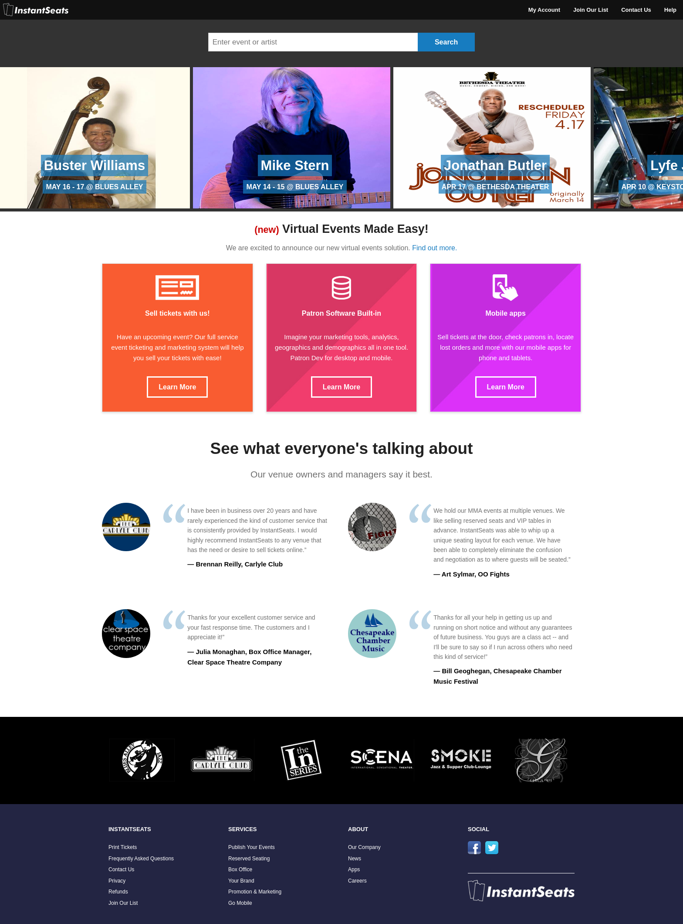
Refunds (118, 892)
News (354, 859)
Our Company (364, 847)
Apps (354, 869)
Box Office (240, 869)
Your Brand (241, 881)
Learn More (177, 387)
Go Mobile (240, 903)
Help (670, 10)
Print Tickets (122, 847)
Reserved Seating (249, 859)
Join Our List (590, 10)
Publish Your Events (251, 847)
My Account (544, 10)
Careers (357, 881)
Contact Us (636, 10)
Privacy (116, 881)
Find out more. (434, 248)
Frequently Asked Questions (141, 859)
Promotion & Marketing (254, 892)
